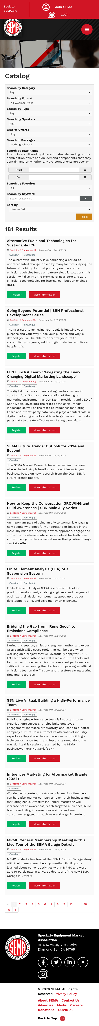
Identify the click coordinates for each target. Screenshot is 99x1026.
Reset (84, 216)
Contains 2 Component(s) (23, 381)
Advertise (45, 1005)
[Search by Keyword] (44, 198)
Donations (46, 1010)
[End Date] (54, 177)
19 (8, 909)
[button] (86, 198)
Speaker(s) (29, 255)
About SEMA (48, 1000)
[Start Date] (54, 170)
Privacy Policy (66, 994)
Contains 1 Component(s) (23, 250)
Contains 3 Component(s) (23, 320)
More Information (45, 294)
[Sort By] (50, 209)
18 (85, 904)
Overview (14, 255)
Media (62, 1005)
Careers (76, 1005)
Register (17, 294)
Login (65, 14)
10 (71, 904)
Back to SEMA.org (10, 8)
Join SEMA (63, 7)
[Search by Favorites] (50, 187)
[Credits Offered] (50, 134)
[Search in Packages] (50, 144)
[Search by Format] (50, 102)
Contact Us (71, 1000)
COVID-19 (66, 1010)
